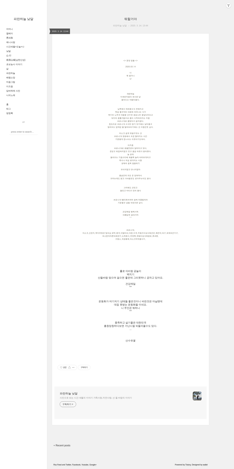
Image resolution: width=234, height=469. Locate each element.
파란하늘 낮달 (23, 19)
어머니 (9, 29)
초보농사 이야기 (14, 64)
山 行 (8, 55)
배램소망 (10, 77)
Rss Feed (57, 465)
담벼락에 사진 (13, 91)
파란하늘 (10, 73)
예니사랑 (10, 42)
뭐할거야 (130, 19)
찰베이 (9, 33)
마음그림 (10, 82)
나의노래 (10, 95)
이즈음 (9, 86)
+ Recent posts (61, 445)
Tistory (188, 465)
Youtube (84, 465)
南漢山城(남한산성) (15, 60)
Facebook (76, 465)
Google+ (93, 465)
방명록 (9, 113)
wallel (205, 465)
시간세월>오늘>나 (15, 46)
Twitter (68, 465)
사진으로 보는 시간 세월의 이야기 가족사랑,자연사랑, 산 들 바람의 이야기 (96, 397)
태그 (8, 109)
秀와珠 (9, 38)
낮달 (8, 51)
